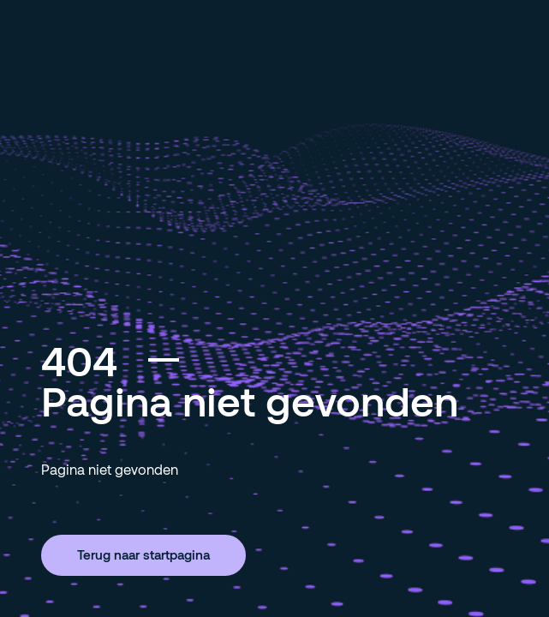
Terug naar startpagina (143, 554)
